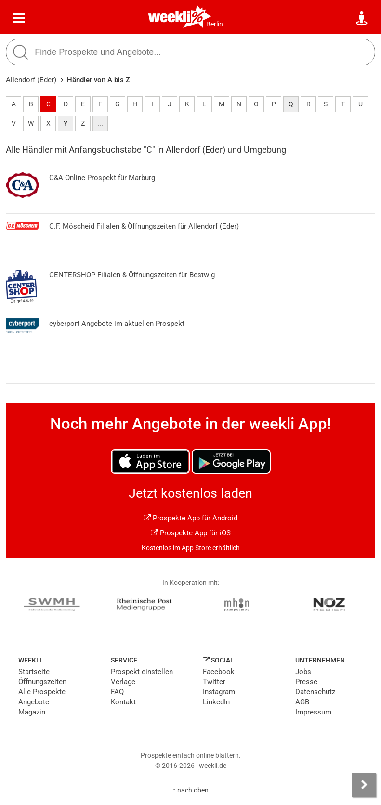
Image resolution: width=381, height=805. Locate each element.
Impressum (313, 712)
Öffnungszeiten (42, 681)
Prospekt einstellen (142, 671)
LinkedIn (216, 702)
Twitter (214, 681)
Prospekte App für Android (190, 518)
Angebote (33, 702)
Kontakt (123, 702)
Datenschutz (315, 692)
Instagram (219, 692)
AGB (302, 702)
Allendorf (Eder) (31, 80)
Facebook (219, 671)
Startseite (34, 671)
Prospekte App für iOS (191, 533)
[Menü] (19, 18)
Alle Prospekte (42, 692)
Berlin (214, 24)
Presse (306, 681)
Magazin (31, 712)
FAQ (117, 692)
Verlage (123, 681)
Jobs (303, 671)
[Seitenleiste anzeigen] (364, 785)
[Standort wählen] (362, 18)
